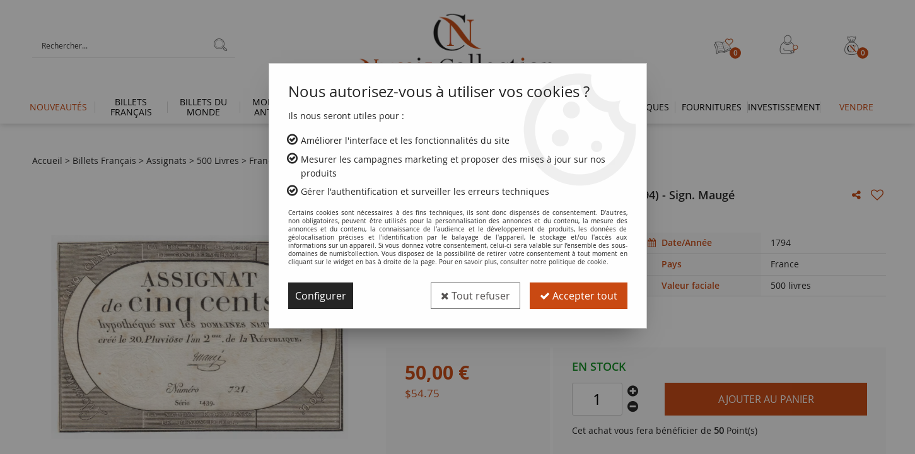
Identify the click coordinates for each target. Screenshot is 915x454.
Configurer (320, 296)
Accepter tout (578, 296)
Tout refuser (475, 296)
